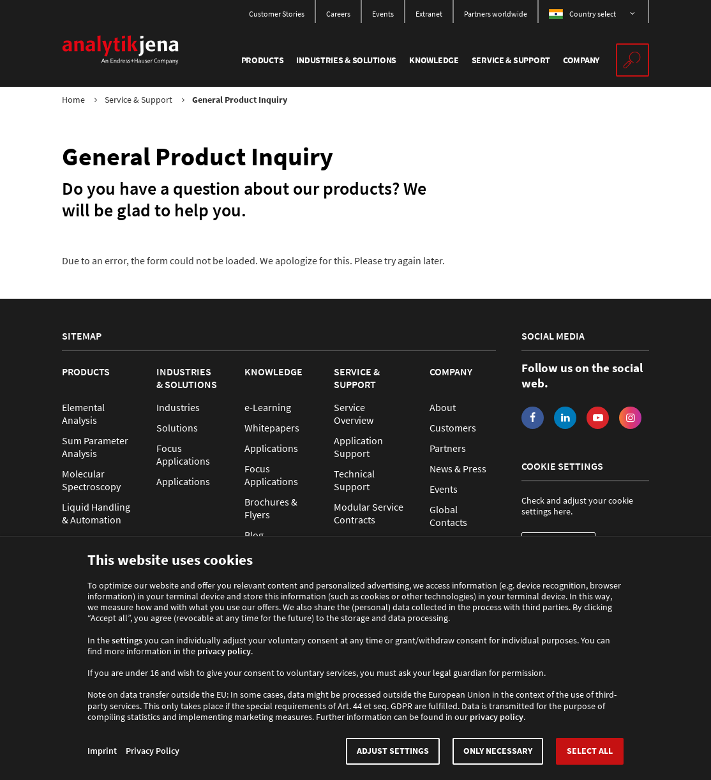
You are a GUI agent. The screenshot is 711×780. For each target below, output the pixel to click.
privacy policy (224, 651)
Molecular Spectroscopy (91, 480)
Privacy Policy (152, 751)
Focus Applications (183, 454)
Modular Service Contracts (368, 513)
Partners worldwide (495, 14)
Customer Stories (276, 14)
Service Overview (353, 413)
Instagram (630, 418)
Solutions (177, 427)
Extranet (428, 14)
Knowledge (273, 371)
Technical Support (354, 480)
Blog (254, 535)
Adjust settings (393, 751)
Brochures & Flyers (270, 508)
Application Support (358, 447)
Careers (338, 14)
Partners (448, 448)
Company (451, 371)
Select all (590, 751)
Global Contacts (448, 516)
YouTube (598, 418)
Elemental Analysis (83, 413)
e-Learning (267, 407)
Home (73, 99)
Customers (453, 427)
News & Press (458, 468)
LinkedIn (565, 418)
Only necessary (497, 751)
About (443, 407)
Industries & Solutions (186, 378)
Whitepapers (271, 427)
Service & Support (138, 99)
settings (127, 640)
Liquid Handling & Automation (96, 513)
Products (86, 371)
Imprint (102, 751)
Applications (183, 481)
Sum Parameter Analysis (95, 447)
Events (383, 14)
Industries (178, 407)
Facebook (532, 418)
